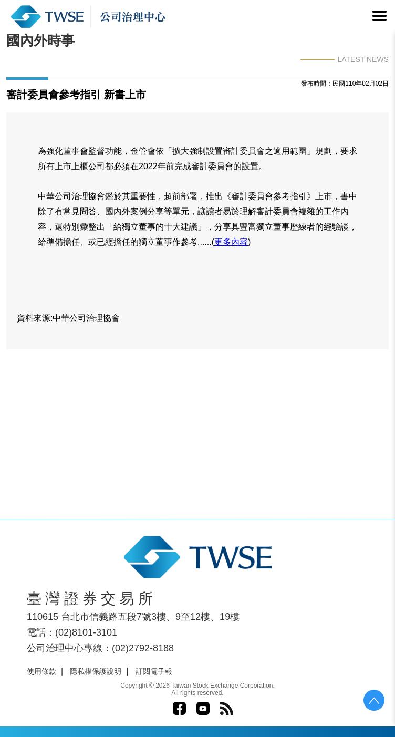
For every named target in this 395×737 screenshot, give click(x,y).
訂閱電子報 (154, 671)
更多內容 (231, 241)
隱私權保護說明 (95, 671)
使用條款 (41, 671)
